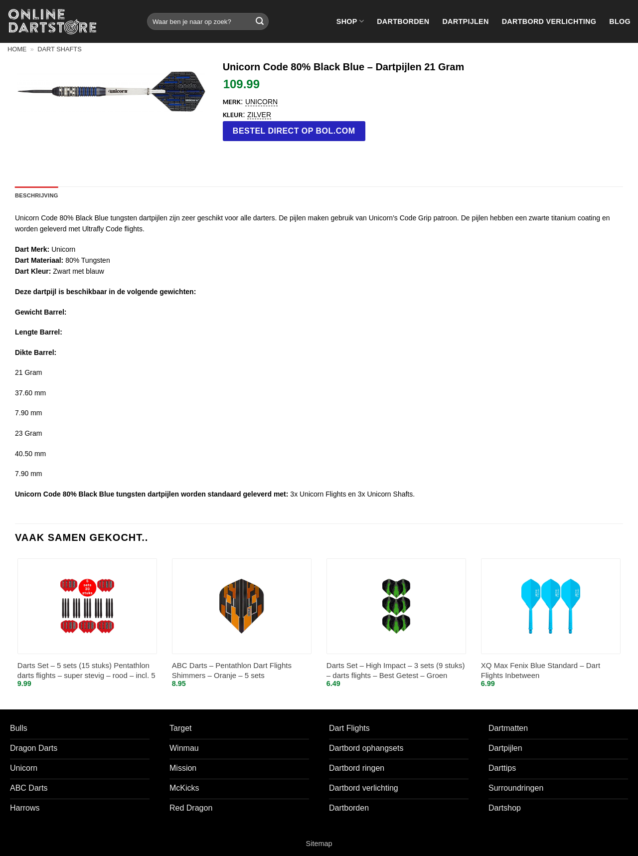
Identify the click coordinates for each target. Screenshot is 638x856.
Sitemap (319, 844)
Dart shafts (59, 49)
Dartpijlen (465, 21)
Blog (620, 21)
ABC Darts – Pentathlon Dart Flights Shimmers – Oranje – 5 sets (232, 670)
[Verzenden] (259, 21)
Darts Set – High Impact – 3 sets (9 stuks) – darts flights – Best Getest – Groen (395, 670)
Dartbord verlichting (549, 21)
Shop (350, 21)
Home (16, 49)
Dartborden (403, 21)
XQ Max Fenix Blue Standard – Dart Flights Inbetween (540, 670)
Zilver (259, 115)
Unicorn (261, 102)
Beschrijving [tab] (36, 195)
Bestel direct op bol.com (294, 131)
